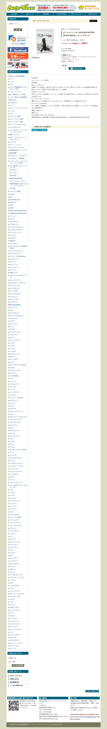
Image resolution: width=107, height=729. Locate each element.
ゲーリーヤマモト (15, 340)
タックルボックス (15, 127)
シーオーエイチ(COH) (16, 398)
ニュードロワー (14, 469)
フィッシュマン (14, 520)
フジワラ (12, 533)
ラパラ (12, 613)
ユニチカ (12, 605)
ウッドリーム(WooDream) (17, 256)
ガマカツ (12, 321)
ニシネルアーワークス (16, 466)
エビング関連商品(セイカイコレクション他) (19, 88)
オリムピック (14, 296)
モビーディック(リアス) (17, 594)
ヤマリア (12, 599)
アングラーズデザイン (16, 230)
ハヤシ (12, 490)
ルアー (12, 84)
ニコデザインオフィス (16, 463)
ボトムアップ (14, 558)
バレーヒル (13, 503)
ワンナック (13, 648)
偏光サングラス (14, 134)
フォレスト (13, 528)
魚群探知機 (13, 153)
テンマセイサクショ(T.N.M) (18, 449)
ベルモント (13, 553)
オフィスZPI (13, 291)
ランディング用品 (15, 191)
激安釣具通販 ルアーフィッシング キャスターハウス (35, 724)
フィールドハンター (16, 525)
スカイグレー (14, 400)
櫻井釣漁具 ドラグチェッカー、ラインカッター (19, 184)
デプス (12, 444)
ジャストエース (14, 384)
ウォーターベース (15, 253)
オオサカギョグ (14, 288)
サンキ (12, 362)
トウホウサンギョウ (16, 458)
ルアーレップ (14, 626)
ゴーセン (12, 348)
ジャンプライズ (14, 392)
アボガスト (13, 238)
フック (12, 105)
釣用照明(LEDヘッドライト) (18, 150)
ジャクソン (13, 381)
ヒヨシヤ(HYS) (14, 514)
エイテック (13, 261)
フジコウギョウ (14, 531)
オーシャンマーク (16, 178)
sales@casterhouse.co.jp (50, 718)
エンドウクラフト (15, 285)
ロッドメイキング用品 (16, 122)
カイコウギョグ (14, 313)
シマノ (12, 378)
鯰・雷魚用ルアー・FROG (18, 94)
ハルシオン (13, 498)
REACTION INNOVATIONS (18, 210)
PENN (11, 208)
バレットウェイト (15, 501)
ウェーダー (13, 142)
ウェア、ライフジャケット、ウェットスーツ (18, 138)
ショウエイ (13, 395)
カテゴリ (64, 57)
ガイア (12, 310)
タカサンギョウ (14, 430)
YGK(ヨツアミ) (14, 607)
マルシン (12, 572)
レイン (12, 632)
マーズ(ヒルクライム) (16, 574)
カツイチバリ (14, 318)
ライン (12, 113)
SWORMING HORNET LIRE (18, 213)
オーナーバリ (14, 307)
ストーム (12, 403)
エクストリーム (14, 259)
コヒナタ (12, 345)
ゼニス (12, 414)
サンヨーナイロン (15, 370)
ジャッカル (13, 387)
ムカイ (12, 583)
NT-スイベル (13, 264)
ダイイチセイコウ (15, 422)
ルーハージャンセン (16, 629)
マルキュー (13, 569)
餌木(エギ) (13, 100)
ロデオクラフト (14, 640)
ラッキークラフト (15, 610)
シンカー (12, 111)
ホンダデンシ (14, 561)
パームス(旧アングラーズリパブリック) (19, 486)
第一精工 (14, 175)
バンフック (13, 506)
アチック (12, 219)
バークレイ (14, 173)
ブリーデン (13, 539)
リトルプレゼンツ (15, 624)
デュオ (12, 452)
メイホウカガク (14, 585)
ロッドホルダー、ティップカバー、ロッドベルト (18, 131)
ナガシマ (12, 460)
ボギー (12, 555)
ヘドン (12, 550)
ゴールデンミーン (15, 354)
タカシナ (12, 433)
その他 (13, 188)
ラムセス (12, 616)
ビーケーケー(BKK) (15, 517)
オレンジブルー (14, 299)
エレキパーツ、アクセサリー (18, 155)
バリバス (12, 495)
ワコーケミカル (14, 646)
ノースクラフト (14, 474)
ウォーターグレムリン (16, 251)
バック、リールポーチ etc (17, 124)
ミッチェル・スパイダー (17, 577)
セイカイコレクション (16, 411)
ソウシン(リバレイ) (15, 419)
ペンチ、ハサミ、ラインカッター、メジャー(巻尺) (18, 162)
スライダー (13, 408)
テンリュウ (13, 455)
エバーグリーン (14, 267)
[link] (18, 40)
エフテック (13, 270)
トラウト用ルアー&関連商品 (18, 97)
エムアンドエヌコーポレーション (18, 276)
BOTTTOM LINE (15, 199)
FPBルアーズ (14, 272)
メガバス (12, 588)
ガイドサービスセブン (16, 315)
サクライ (12, 356)
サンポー (12, 367)
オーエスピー (14, 302)
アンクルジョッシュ (16, 232)
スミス (12, 406)
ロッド (12, 79)
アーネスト (13, 235)
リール (12, 81)
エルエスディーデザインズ (18, 283)
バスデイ (12, 477)
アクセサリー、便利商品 (17, 158)
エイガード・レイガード (17, 147)
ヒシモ (12, 512)
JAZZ (11, 205)
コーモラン (13, 351)
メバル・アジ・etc (15, 91)
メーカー (64, 59)
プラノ (12, 536)
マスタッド (13, 566)
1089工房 (12, 241)
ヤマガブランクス (15, 596)
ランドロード (14, 618)
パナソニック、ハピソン (18, 181)
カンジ (12, 326)
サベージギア (14, 359)
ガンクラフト (14, 324)
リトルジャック (14, 621)
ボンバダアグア (14, 563)
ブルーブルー (14, 544)
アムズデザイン (14, 221)
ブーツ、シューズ (15, 145)
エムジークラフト (15, 280)
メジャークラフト (15, 591)
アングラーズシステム (16, 227)
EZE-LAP (12, 202)
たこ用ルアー (14, 102)
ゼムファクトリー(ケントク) (18, 417)
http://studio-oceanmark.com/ (68, 50)
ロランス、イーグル (16, 643)
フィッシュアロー (15, 522)
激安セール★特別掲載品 (17, 76)
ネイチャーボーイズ (16, 471)
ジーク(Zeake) (14, 376)
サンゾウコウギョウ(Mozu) (18, 365)
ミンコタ (12, 580)
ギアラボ (14, 170)
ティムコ (12, 441)
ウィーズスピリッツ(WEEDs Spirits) (18, 247)
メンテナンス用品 (15, 116)
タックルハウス (14, 436)
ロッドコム (13, 637)
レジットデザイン (15, 635)
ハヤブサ (12, 492)
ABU (11, 197)
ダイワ (12, 428)
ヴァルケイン (14, 243)
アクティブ (13, 216)
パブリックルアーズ (16, 482)
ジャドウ (12, 389)
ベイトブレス (14, 547)
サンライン (13, 373)
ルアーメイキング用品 (16, 119)
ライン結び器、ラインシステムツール (18, 166)
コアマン (12, 343)
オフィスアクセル (15, 294)
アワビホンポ (14, 224)
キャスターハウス (15, 332)
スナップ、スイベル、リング (18, 108)
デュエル (12, 447)
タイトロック (14, 425)
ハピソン (12, 479)
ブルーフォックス (15, 542)
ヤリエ (12, 602)
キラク (12, 337)
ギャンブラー (14, 335)
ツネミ (12, 439)
